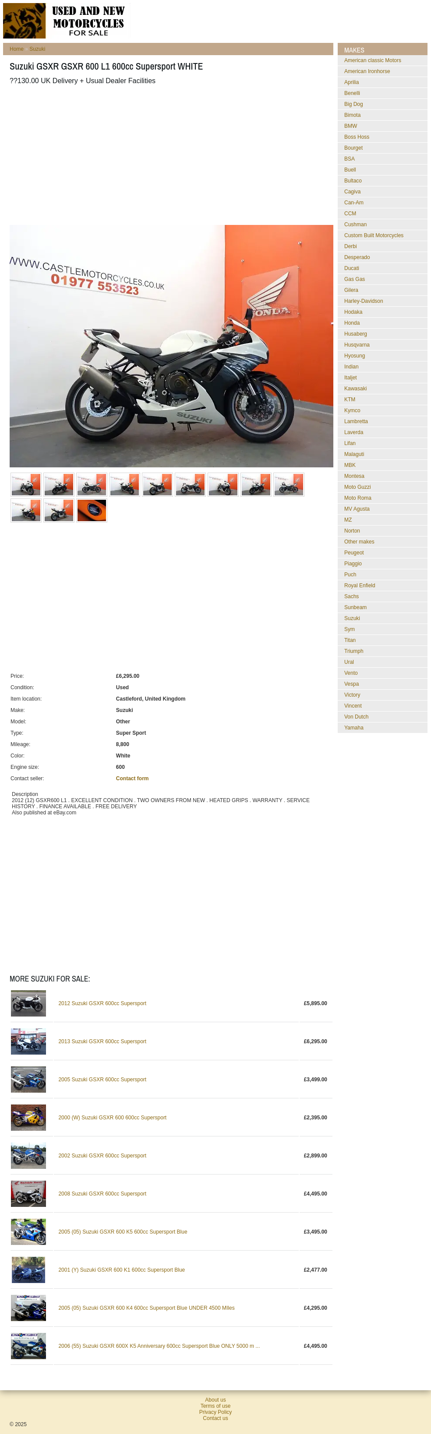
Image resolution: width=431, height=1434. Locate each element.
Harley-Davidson (363, 301)
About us (215, 1400)
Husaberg (355, 334)
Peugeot (354, 553)
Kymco (352, 410)
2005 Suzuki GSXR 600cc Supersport (102, 1079)
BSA (349, 159)
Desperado (357, 257)
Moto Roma (357, 498)
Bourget (353, 148)
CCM (350, 213)
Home (17, 49)
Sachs (351, 596)
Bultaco (353, 181)
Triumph (354, 651)
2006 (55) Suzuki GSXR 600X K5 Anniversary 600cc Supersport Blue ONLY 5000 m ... (159, 1346)
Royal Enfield (359, 585)
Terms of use (216, 1406)
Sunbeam (355, 607)
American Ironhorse (367, 71)
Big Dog (353, 104)
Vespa (351, 684)
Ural (349, 662)
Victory (352, 695)
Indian (351, 367)
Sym (349, 629)
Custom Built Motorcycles (373, 235)
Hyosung (354, 356)
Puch (350, 574)
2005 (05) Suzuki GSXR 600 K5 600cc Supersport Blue (122, 1232)
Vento (351, 673)
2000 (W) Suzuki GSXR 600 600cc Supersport (112, 1118)
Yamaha (354, 728)
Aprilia (351, 82)
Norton (352, 531)
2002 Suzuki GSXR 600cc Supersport (102, 1156)
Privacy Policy (215, 1412)
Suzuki (37, 49)
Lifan (350, 443)
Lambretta (356, 421)
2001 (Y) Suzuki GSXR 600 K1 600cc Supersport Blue (121, 1270)
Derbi (350, 246)
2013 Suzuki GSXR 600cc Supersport (102, 1041)
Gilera (351, 290)
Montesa (354, 476)
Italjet (350, 378)
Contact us (215, 1418)
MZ (348, 520)
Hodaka (353, 312)
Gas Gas (354, 279)
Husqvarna (357, 345)
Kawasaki (355, 389)
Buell (350, 170)
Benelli (352, 93)
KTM (349, 399)
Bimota (352, 115)
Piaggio (353, 564)
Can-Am (354, 203)
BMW (350, 126)
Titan (350, 640)
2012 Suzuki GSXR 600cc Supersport (102, 1003)
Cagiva (352, 192)
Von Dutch (356, 717)
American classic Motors (372, 60)
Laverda (353, 432)
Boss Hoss (356, 137)
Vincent (353, 706)
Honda (352, 323)
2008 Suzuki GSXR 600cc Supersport (102, 1194)
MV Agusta (357, 509)
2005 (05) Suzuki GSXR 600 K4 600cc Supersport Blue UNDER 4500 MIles (146, 1308)
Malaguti (354, 454)
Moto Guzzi (357, 487)
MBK (350, 465)
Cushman (355, 224)
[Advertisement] (160, 155)
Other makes (359, 542)
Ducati (351, 268)
